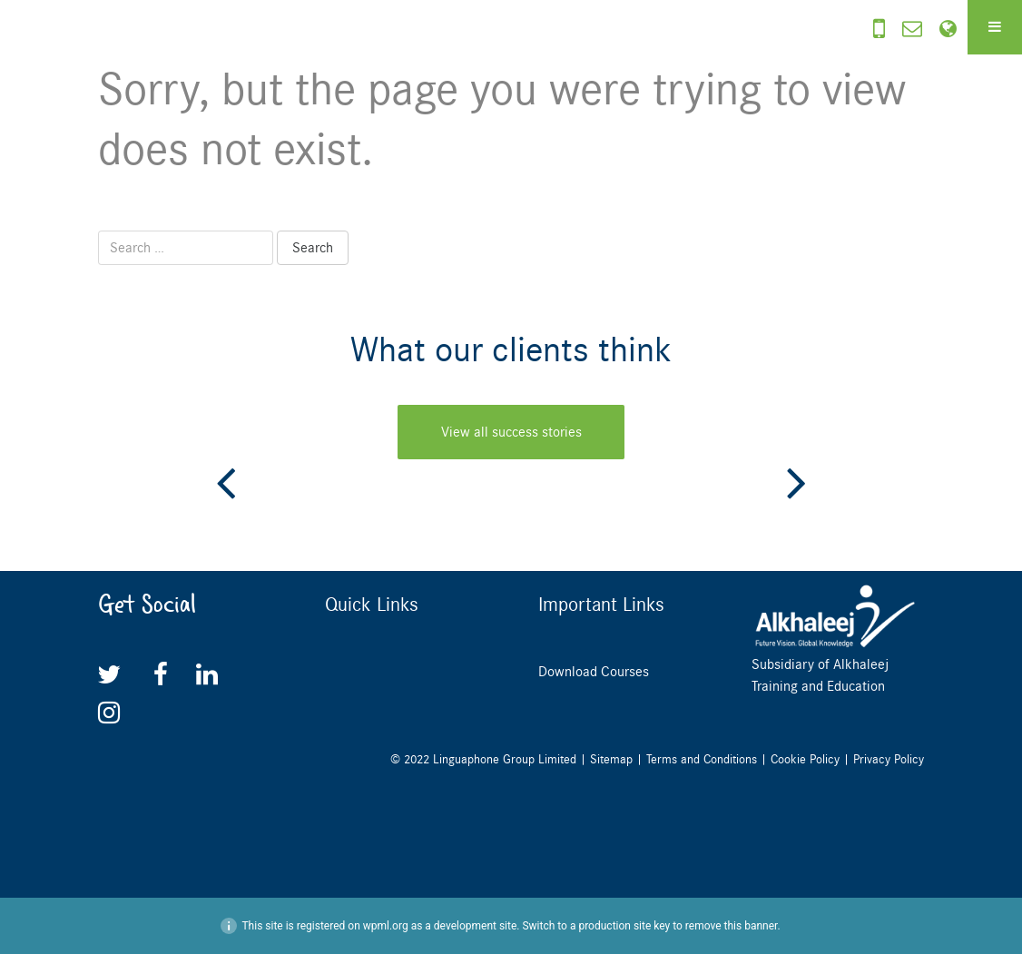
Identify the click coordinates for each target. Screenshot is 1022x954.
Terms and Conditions (701, 759)
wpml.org (385, 926)
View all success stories (511, 432)
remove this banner (731, 926)
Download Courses (593, 672)
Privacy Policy (888, 759)
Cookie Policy (805, 759)
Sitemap (611, 759)
